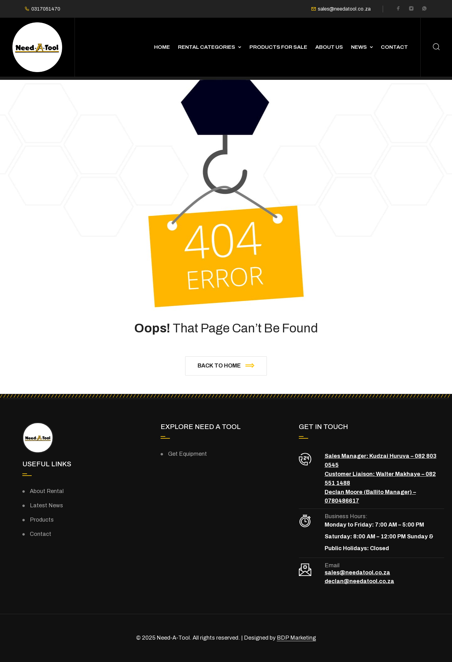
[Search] (436, 47)
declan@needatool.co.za (359, 581)
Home (162, 47)
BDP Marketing (296, 638)
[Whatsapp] (424, 9)
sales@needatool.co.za (344, 9)
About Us (329, 47)
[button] (226, 366)
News (359, 47)
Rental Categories (206, 47)
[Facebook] (398, 9)
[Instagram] (411, 9)
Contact (394, 47)
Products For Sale (278, 47)
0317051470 (45, 9)
